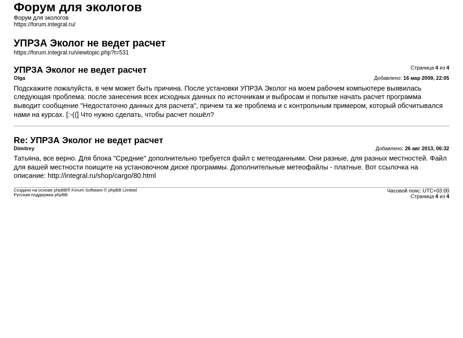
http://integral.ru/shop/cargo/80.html (102, 175)
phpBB (60, 190)
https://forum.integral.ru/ (45, 24)
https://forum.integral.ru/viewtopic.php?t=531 (71, 52)
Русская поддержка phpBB (41, 194)
